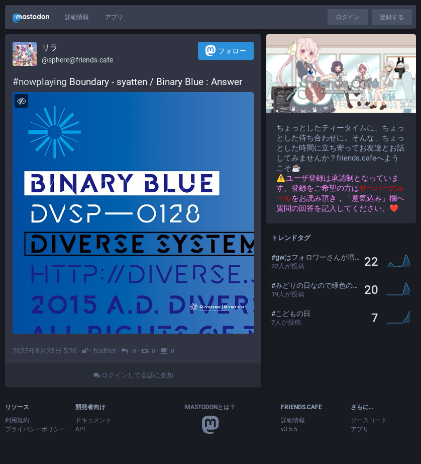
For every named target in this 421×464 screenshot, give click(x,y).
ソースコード (369, 420)
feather (104, 351)
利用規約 (17, 420)
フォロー (225, 50)
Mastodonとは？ (210, 407)
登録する (392, 17)
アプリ (114, 17)
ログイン (348, 17)
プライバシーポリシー (35, 429)
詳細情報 (77, 17)
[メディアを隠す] (21, 101)
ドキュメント (93, 420)
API (80, 429)
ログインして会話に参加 (133, 375)
